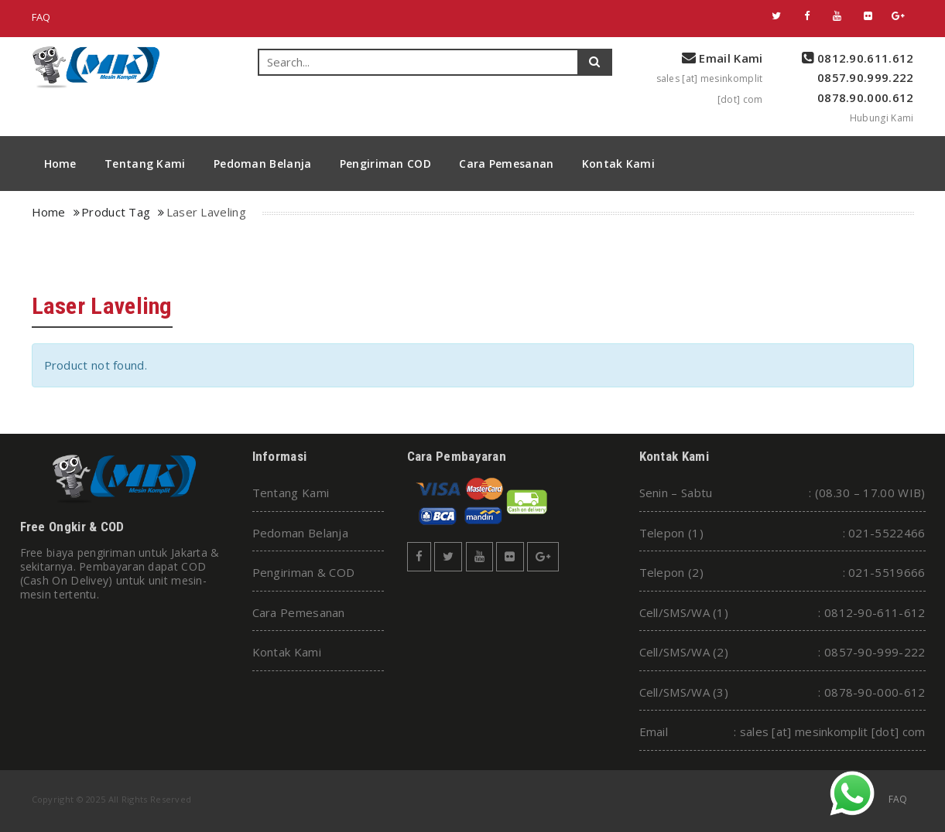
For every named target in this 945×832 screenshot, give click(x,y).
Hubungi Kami (882, 117)
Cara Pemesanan (506, 163)
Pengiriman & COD (303, 572)
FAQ (41, 17)
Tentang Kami (145, 163)
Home (60, 163)
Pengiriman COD (385, 163)
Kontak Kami (618, 163)
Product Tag (115, 212)
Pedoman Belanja (263, 163)
